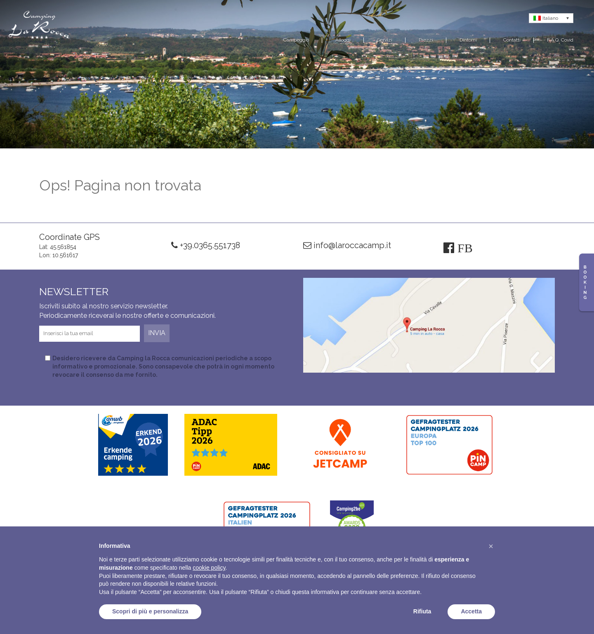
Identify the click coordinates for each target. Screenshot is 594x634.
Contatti (512, 40)
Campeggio (296, 40)
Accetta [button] (471, 611)
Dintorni (468, 40)
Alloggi (343, 40)
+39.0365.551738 (205, 245)
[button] (490, 546)
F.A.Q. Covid (560, 40)
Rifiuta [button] (422, 611)
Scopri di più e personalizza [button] (150, 611)
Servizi (384, 40)
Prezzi (426, 40)
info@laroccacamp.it (347, 245)
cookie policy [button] (209, 567)
